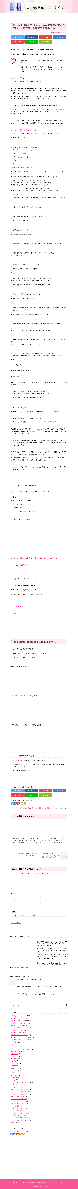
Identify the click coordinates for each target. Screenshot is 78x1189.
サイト (13, 905)
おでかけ (14, 1065)
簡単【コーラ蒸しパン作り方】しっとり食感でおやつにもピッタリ (36, 994)
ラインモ (56, 808)
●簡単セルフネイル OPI (18, 1018)
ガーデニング (15, 1063)
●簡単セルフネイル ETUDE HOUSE (21, 1037)
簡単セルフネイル (46, 1182)
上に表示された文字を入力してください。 (23, 915)
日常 (12, 1073)
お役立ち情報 (62, 33)
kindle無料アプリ (20, 760)
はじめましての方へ (19, 1182)
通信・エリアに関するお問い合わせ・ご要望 (24, 130)
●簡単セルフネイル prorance (19, 1035)
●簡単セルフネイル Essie (18, 1032)
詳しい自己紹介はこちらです (19, 967)
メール (13, 899)
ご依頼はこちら (62, 1182)
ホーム (10, 1182)
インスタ (54, 1182)
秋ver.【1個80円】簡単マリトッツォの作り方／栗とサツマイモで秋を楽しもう (40, 986)
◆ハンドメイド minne (17, 1096)
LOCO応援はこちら (17, 606)
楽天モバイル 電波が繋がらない (29, 808)
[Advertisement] (39, 625)
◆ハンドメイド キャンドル (19, 1087)
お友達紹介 (14, 1077)
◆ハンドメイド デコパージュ (20, 1094)
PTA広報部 (14, 1075)
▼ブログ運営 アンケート (18, 1113)
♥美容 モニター (15, 1051)
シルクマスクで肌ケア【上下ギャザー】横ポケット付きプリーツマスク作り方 (34, 558)
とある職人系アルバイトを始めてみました (29, 979)
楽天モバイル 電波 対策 (46, 808)
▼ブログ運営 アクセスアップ (20, 1118)
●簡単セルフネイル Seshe (19, 1025)
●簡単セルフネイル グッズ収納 (20, 1039)
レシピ (13, 1080)
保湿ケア (14, 1044)
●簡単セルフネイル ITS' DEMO (20, 1028)
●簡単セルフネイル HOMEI (19, 1030)
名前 (13, 893)
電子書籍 (38, 1182)
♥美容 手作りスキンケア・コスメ (21, 1049)
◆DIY (13, 1084)
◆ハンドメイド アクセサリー (20, 1089)
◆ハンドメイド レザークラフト (20, 1082)
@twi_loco (63, 808)
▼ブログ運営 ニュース (18, 1106)
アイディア (14, 1070)
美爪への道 (14, 1042)
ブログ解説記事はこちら (23, 565)
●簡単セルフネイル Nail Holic (20, 1023)
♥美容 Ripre (14, 1054)
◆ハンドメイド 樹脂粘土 (18, 1101)
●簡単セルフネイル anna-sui (19, 1020)
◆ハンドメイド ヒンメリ (19, 1103)
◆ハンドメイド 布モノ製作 (19, 1092)
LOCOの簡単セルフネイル (40, 1186)
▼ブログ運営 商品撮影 (18, 1110)
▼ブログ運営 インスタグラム (20, 1120)
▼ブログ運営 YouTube (18, 1115)
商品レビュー (15, 1046)
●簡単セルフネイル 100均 (18, 1016)
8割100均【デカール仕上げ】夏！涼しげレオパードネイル (38, 840)
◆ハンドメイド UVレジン (19, 1099)
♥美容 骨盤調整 (15, 1058)
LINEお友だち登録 (30, 1182)
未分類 (13, 1122)
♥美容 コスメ (15, 1056)
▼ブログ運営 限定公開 (18, 1108)
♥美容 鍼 (13, 1061)
